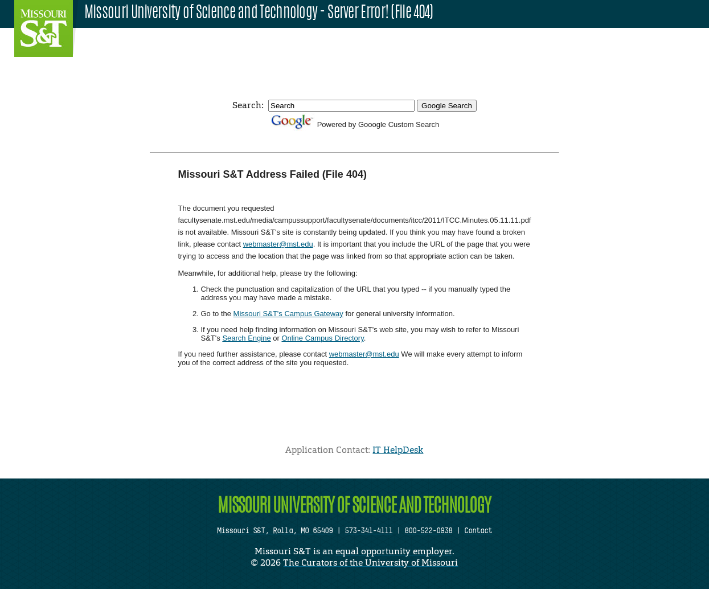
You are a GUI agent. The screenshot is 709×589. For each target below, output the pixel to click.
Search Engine (246, 338)
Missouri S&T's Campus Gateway (288, 313)
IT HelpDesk (397, 450)
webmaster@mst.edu (278, 244)
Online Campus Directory (322, 338)
